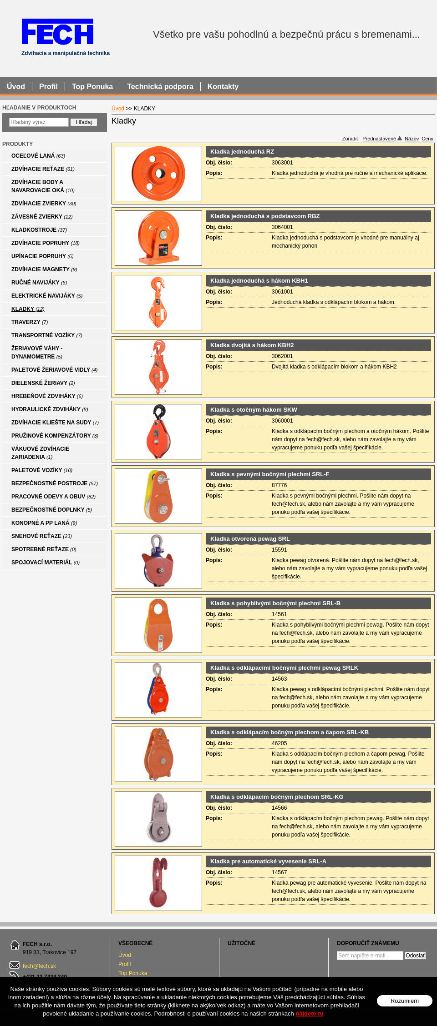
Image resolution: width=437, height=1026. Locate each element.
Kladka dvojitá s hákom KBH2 (252, 345)
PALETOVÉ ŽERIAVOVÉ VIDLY (54, 370)
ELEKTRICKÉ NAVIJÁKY (46, 296)
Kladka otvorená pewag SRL (250, 538)
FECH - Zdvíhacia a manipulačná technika (57, 31)
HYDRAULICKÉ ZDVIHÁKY (49, 409)
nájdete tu (309, 1013)
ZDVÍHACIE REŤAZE (43, 169)
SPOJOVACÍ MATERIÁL (45, 562)
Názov (412, 138)
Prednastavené (382, 138)
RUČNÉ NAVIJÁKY (39, 282)
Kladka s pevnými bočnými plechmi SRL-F (270, 474)
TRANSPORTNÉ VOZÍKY (46, 335)
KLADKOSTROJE (39, 230)
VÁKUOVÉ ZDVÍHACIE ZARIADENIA (40, 453)
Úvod (124, 955)
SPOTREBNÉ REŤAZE (43, 549)
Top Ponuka (132, 973)
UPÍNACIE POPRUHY (42, 256)
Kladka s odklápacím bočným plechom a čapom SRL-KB (289, 732)
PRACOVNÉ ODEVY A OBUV (53, 496)
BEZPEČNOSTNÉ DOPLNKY (51, 510)
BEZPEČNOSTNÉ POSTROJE (54, 483)
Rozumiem (405, 1000)
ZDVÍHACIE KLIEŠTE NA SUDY (55, 422)
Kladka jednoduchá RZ (242, 151)
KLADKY (28, 309)
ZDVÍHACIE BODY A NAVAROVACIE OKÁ (43, 186)
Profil (124, 964)
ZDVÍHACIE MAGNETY (44, 269)
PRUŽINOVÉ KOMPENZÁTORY (54, 436)
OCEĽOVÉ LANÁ (38, 156)
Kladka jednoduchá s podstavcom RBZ (265, 216)
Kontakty (223, 86)
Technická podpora (160, 86)
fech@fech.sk (39, 966)
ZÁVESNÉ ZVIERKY (42, 217)
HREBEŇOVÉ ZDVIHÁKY (47, 396)
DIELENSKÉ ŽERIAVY (43, 383)
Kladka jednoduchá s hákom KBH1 (259, 280)
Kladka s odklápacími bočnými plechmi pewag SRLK (284, 667)
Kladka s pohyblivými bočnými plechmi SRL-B (275, 603)
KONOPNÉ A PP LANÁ (44, 523)
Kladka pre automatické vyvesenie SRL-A (268, 861)
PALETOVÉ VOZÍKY (41, 470)
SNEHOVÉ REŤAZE (41, 536)
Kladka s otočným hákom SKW (253, 409)
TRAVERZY (29, 322)
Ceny (427, 138)
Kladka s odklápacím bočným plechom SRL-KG (277, 796)
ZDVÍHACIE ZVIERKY (43, 203)
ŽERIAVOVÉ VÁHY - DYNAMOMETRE (36, 352)
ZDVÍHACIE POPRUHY (45, 243)
